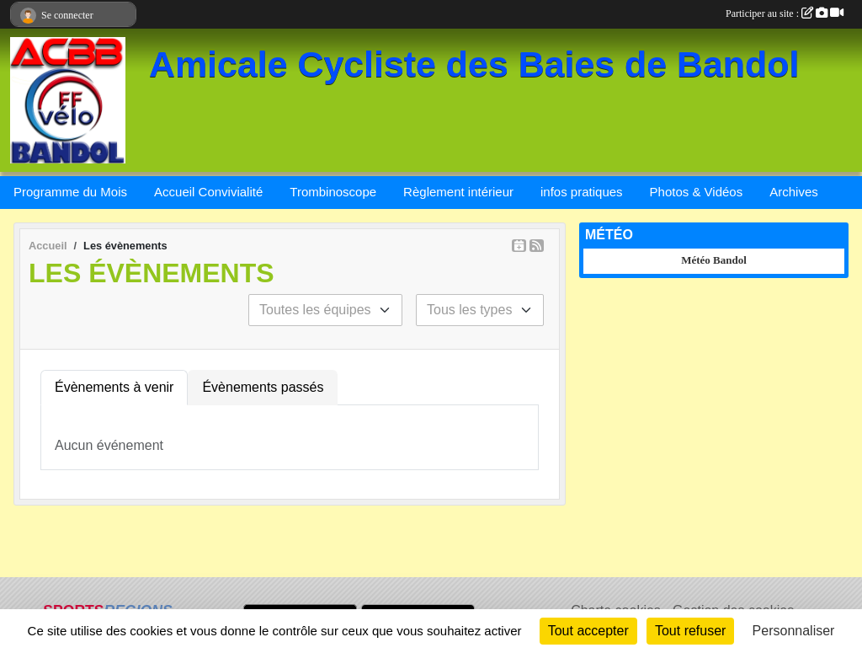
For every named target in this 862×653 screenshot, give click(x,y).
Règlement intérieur (458, 192)
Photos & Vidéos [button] (696, 192)
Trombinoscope (333, 192)
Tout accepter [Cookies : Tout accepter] (588, 631)
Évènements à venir (114, 387)
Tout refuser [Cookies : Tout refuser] (690, 631)
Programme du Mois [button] (70, 192)
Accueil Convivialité (208, 192)
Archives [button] (793, 192)
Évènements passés (262, 387)
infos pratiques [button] (581, 192)
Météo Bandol (714, 260)
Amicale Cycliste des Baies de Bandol (474, 64)
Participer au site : (784, 13)
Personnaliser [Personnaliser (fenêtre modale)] (794, 631)
